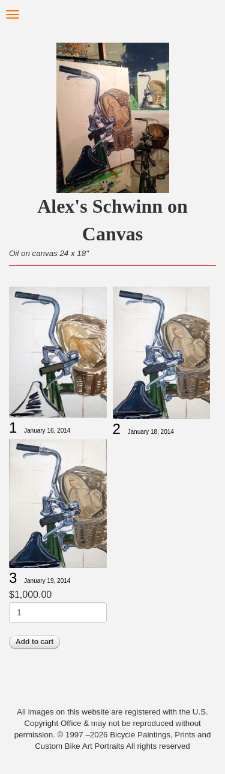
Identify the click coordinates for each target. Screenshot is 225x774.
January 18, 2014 (151, 431)
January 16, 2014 (47, 430)
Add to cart (34, 642)
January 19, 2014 (47, 580)
